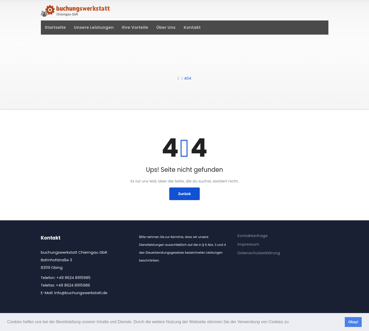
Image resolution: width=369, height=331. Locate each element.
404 (187, 78)
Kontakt (192, 27)
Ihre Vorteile (135, 27)
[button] (291, 322)
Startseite (55, 27)
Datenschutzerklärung (259, 252)
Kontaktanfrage (253, 235)
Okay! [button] (353, 322)
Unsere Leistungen (94, 27)
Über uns (166, 27)
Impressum (249, 244)
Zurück (184, 193)
